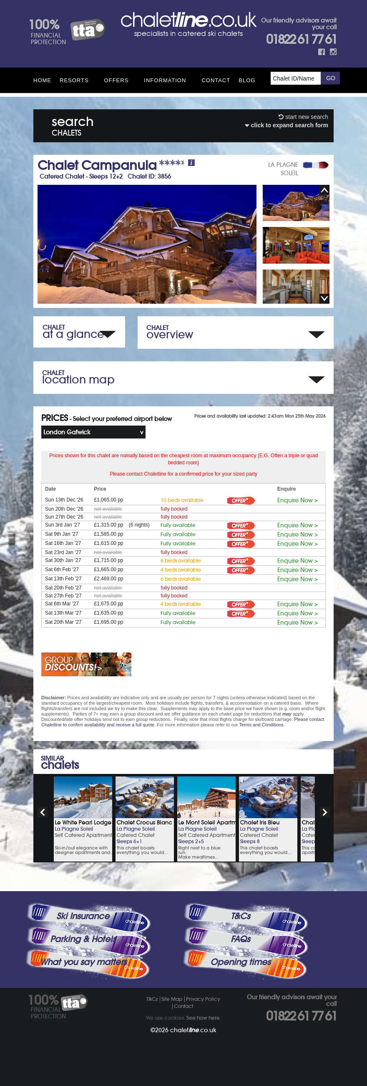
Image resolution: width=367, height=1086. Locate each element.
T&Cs (240, 916)
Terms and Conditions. (261, 724)
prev (43, 812)
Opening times (240, 962)
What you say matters (83, 962)
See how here (203, 1018)
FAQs (240, 939)
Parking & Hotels (83, 939)
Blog (247, 80)
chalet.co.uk (193, 1030)
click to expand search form (286, 125)
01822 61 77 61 (301, 39)
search (73, 124)
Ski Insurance (82, 916)
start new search (303, 116)
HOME (42, 80)
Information (165, 80)
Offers (116, 80)
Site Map (171, 999)
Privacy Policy (203, 999)
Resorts (74, 80)
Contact (215, 80)
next (325, 812)
